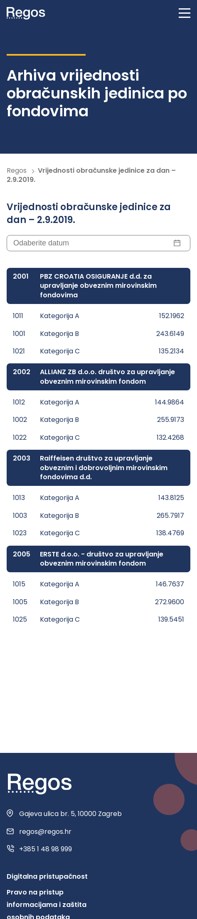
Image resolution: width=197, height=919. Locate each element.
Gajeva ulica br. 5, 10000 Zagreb (70, 814)
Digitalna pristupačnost (47, 876)
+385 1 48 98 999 (45, 849)
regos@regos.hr (45, 831)
